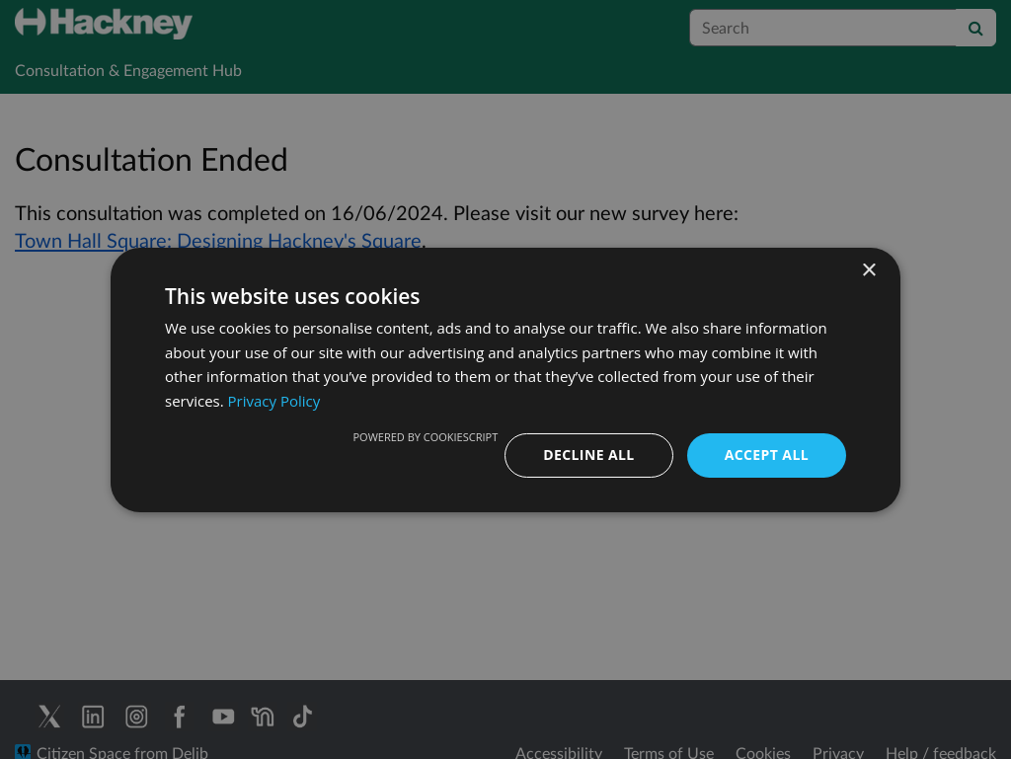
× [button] (868, 270)
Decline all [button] (588, 454)
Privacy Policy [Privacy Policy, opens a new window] (274, 401)
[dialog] (505, 379)
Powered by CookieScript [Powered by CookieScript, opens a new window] (425, 436)
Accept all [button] (767, 454)
